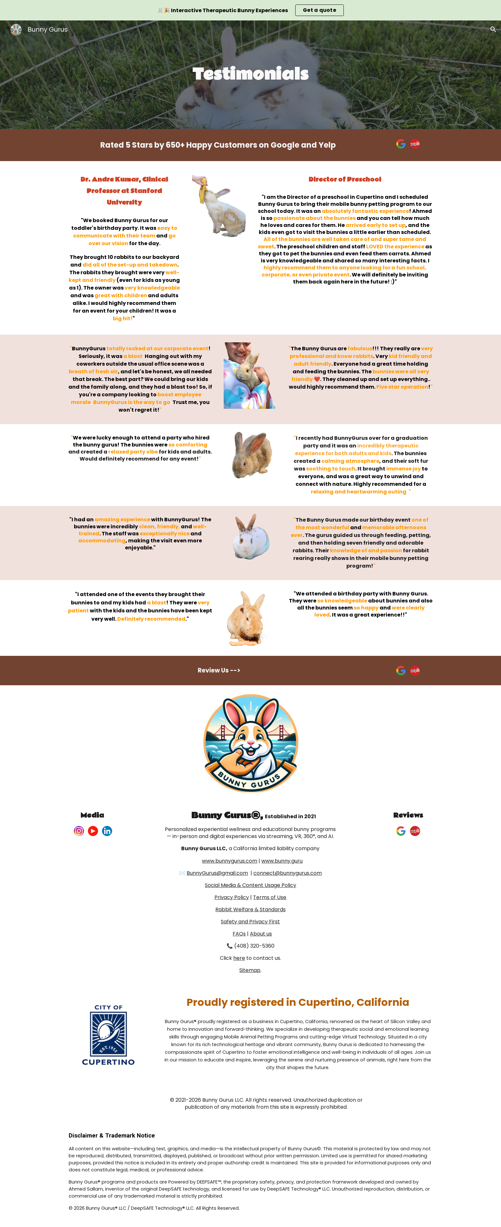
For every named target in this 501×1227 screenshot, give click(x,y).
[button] (493, 29)
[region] (250, 10)
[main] (250, 75)
